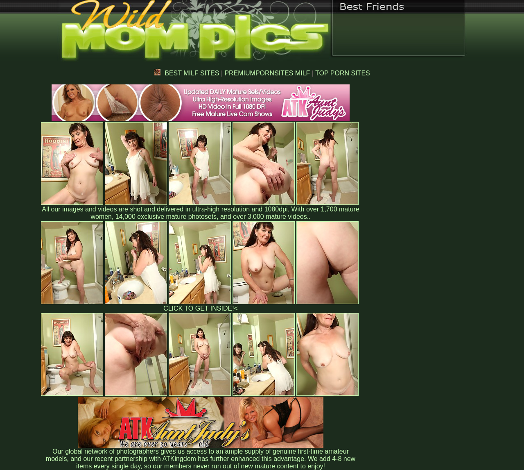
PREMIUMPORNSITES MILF (267, 73)
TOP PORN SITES (342, 73)
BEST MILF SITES (186, 73)
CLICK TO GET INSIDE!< (200, 308)
